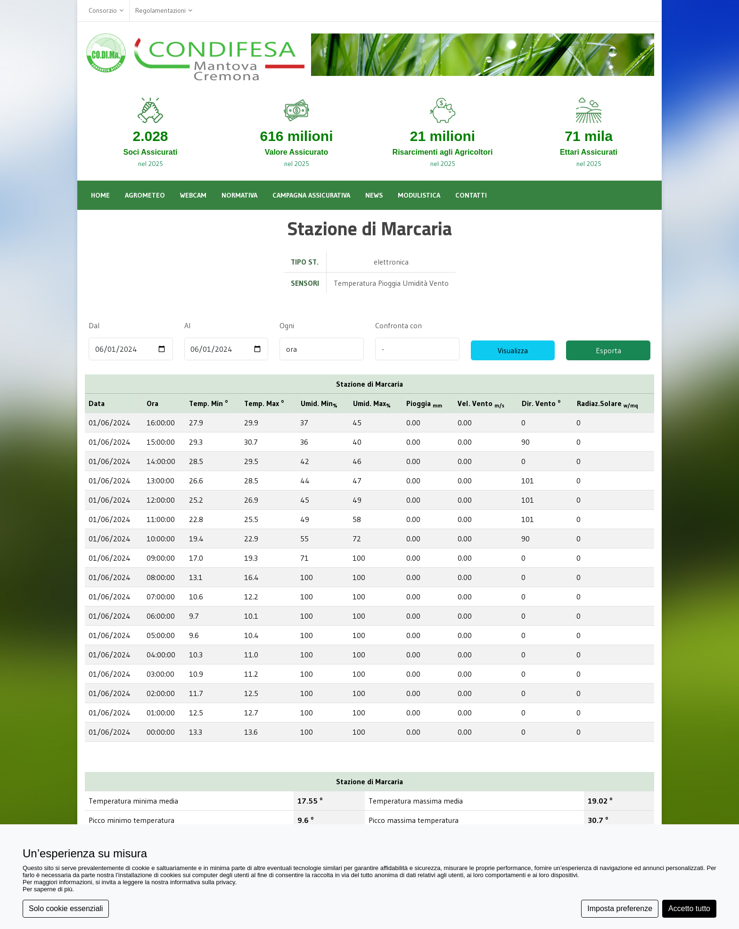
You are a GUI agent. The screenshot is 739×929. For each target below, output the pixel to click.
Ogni (286, 325)
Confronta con (398, 325)
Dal (94, 325)
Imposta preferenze (619, 908)
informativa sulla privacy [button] (202, 882)
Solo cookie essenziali (66, 908)
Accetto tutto (689, 908)
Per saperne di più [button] (48, 889)
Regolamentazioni (163, 11)
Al (187, 325)
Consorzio (106, 11)
